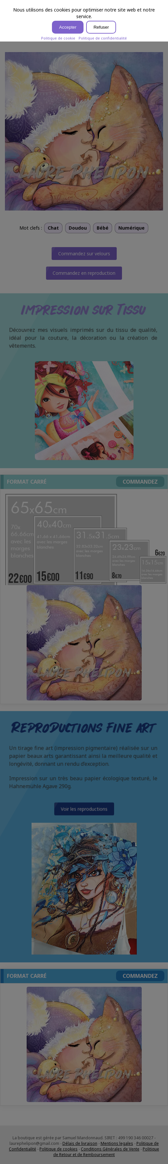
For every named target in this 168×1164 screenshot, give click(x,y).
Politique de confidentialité (103, 38)
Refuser (101, 27)
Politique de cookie (58, 38)
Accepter (68, 27)
